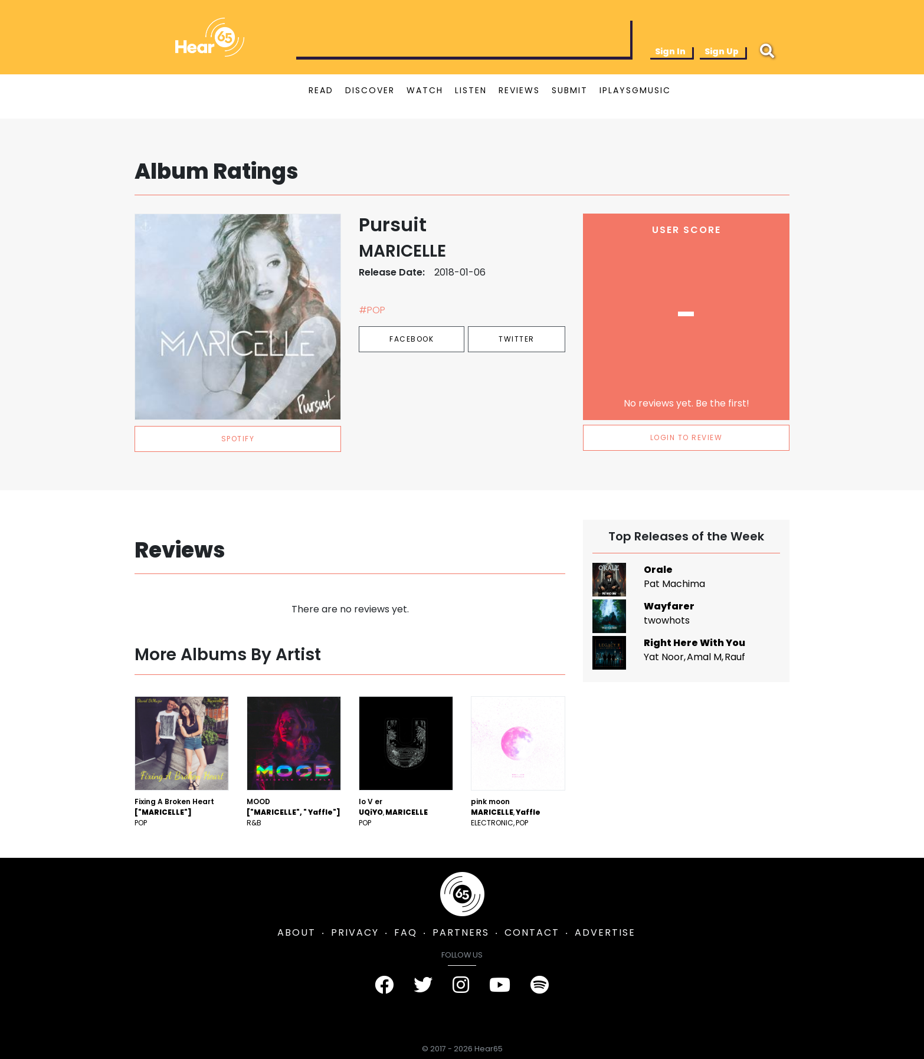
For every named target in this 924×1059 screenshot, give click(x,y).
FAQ (405, 932)
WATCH (425, 90)
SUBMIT (570, 90)
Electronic (492, 823)
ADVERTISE (605, 932)
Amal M (704, 657)
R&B (254, 823)
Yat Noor (664, 657)
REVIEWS (519, 90)
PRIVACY (355, 932)
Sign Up (722, 51)
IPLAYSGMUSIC (635, 90)
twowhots (667, 620)
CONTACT (531, 932)
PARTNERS (460, 932)
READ (321, 90)
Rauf (735, 657)
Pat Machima (674, 584)
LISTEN (471, 90)
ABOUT (296, 932)
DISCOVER (370, 90)
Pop (141, 823)
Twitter (517, 339)
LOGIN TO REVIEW (686, 437)
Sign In (670, 51)
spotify (238, 439)
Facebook (411, 339)
